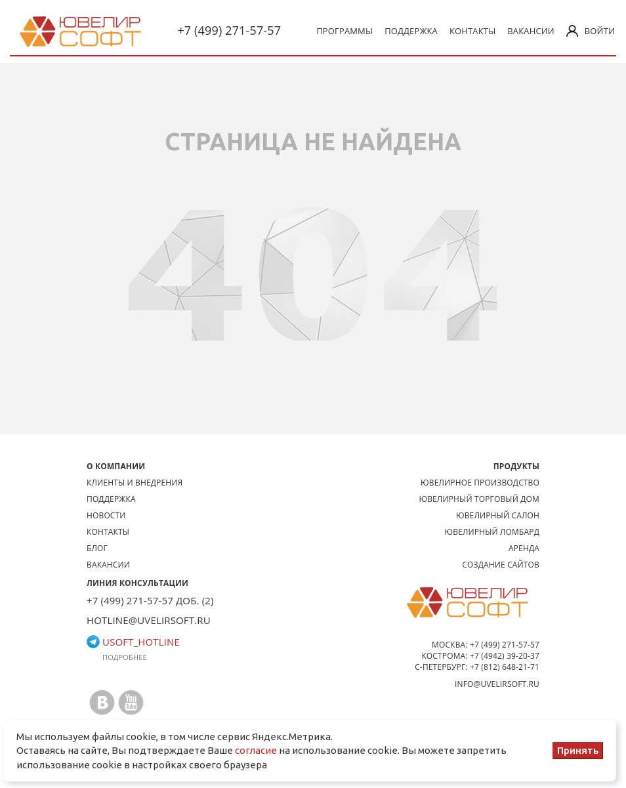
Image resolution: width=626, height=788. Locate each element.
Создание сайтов (500, 564)
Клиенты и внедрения (134, 482)
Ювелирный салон (497, 515)
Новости (106, 515)
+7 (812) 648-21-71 (504, 667)
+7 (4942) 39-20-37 (504, 655)
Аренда (524, 548)
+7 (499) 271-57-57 (229, 30)
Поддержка (411, 31)
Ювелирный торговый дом (479, 499)
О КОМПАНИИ (116, 466)
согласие (256, 750)
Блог (97, 548)
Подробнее (124, 657)
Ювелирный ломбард (492, 531)
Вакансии (530, 31)
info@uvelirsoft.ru (497, 684)
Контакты (472, 31)
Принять (577, 750)
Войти (590, 31)
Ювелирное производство (480, 482)
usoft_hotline (133, 641)
